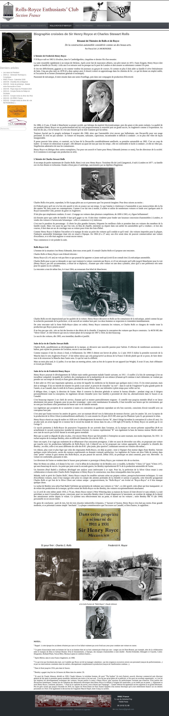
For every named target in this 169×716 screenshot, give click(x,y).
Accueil (5, 26)
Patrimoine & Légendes (82, 710)
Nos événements (38, 26)
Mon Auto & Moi (104, 26)
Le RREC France (20, 26)
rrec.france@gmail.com (124, 709)
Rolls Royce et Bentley (60, 26)
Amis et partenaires (84, 26)
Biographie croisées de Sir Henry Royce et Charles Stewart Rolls (81, 34)
